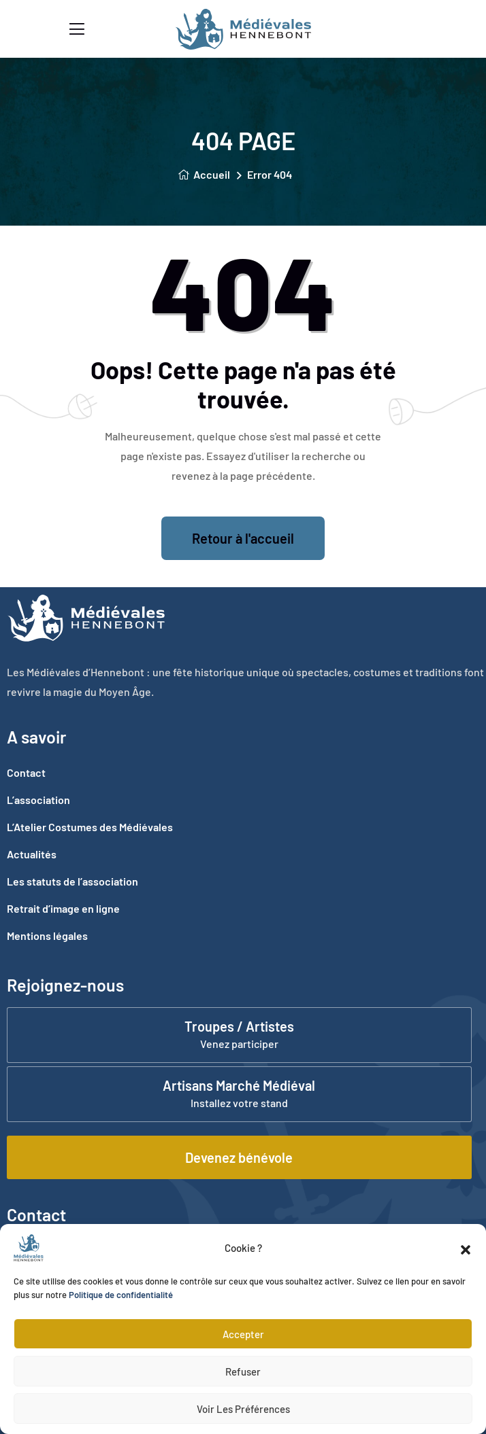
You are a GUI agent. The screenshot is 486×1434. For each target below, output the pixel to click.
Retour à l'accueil (243, 538)
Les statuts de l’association (72, 881)
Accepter (243, 1334)
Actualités (31, 853)
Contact (26, 772)
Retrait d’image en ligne (63, 908)
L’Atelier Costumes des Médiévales (90, 826)
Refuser (243, 1371)
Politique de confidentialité (121, 1294)
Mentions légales (47, 935)
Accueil (204, 174)
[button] (465, 1248)
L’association (38, 799)
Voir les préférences (243, 1409)
